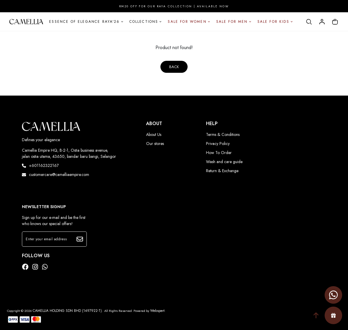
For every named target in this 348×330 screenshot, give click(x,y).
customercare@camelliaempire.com (55, 174)
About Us (153, 134)
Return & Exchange (222, 171)
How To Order (219, 153)
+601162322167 (40, 165)
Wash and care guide (224, 162)
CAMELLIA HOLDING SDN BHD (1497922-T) (67, 310)
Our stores (155, 143)
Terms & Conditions (223, 134)
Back (174, 67)
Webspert (157, 310)
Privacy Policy (218, 143)
